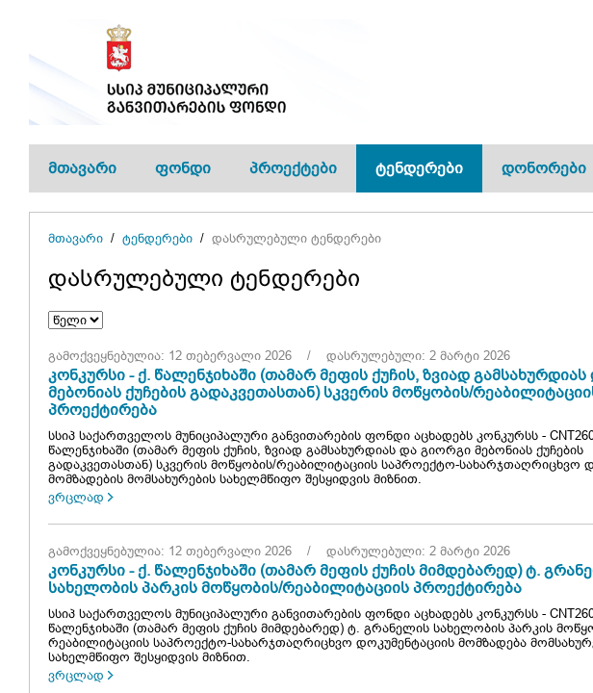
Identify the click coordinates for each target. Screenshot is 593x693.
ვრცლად (76, 497)
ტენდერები (419, 168)
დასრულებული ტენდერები (296, 238)
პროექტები (293, 168)
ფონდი (183, 168)
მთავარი (82, 168)
